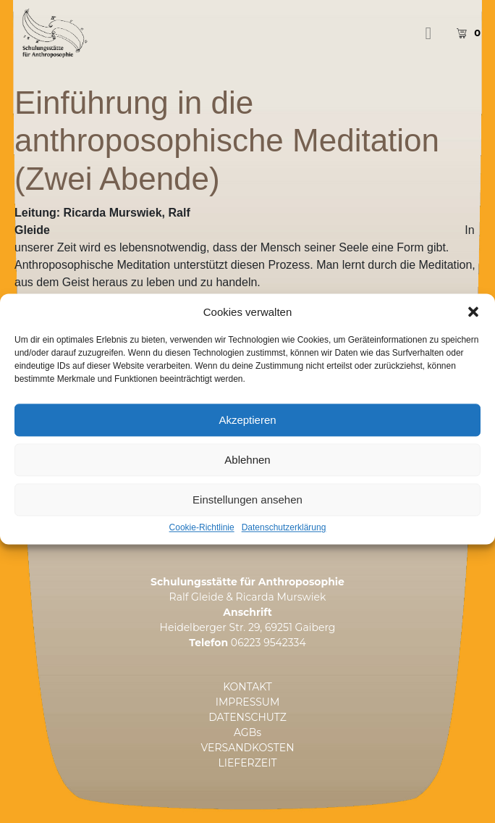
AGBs (247, 732)
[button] (473, 329)
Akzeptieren (247, 436)
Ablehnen (247, 476)
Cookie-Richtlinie (201, 545)
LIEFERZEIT (248, 762)
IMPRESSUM (248, 702)
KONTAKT (247, 686)
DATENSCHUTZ (247, 717)
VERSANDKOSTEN (247, 747)
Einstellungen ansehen (247, 516)
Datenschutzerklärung (284, 545)
